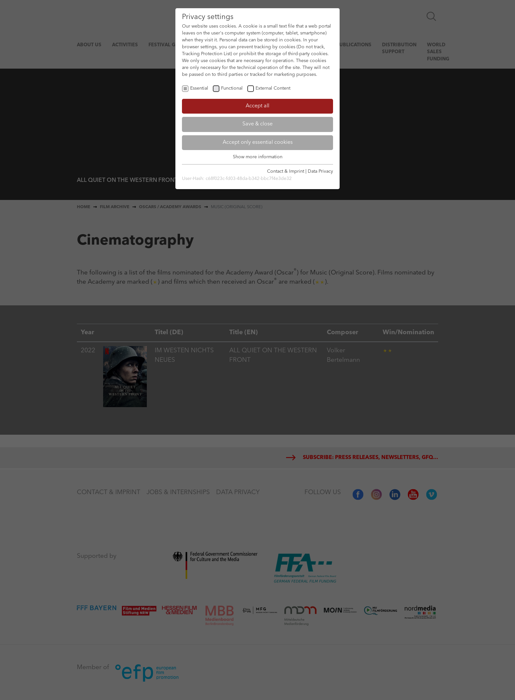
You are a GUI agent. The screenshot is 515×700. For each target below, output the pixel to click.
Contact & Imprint (285, 171)
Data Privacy (320, 171)
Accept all (257, 106)
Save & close (257, 124)
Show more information (257, 157)
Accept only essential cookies (258, 142)
